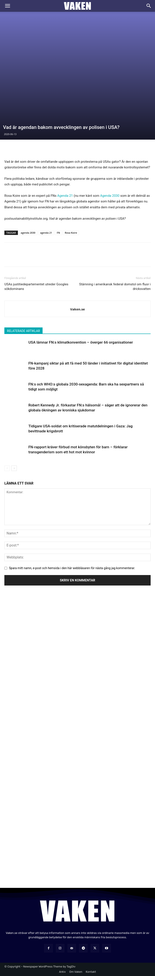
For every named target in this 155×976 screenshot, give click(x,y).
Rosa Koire (71, 232)
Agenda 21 (65, 196)
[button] (7, 6)
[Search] (149, 6)
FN (58, 232)
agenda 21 (46, 232)
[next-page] (14, 468)
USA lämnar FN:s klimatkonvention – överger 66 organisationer (80, 342)
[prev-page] (7, 468)
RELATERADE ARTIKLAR (23, 331)
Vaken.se (77, 309)
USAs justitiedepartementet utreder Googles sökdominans (36, 286)
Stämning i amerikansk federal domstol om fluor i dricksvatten (115, 286)
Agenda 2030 (110, 196)
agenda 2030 (28, 232)
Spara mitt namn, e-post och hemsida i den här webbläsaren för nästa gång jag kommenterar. (72, 568)
